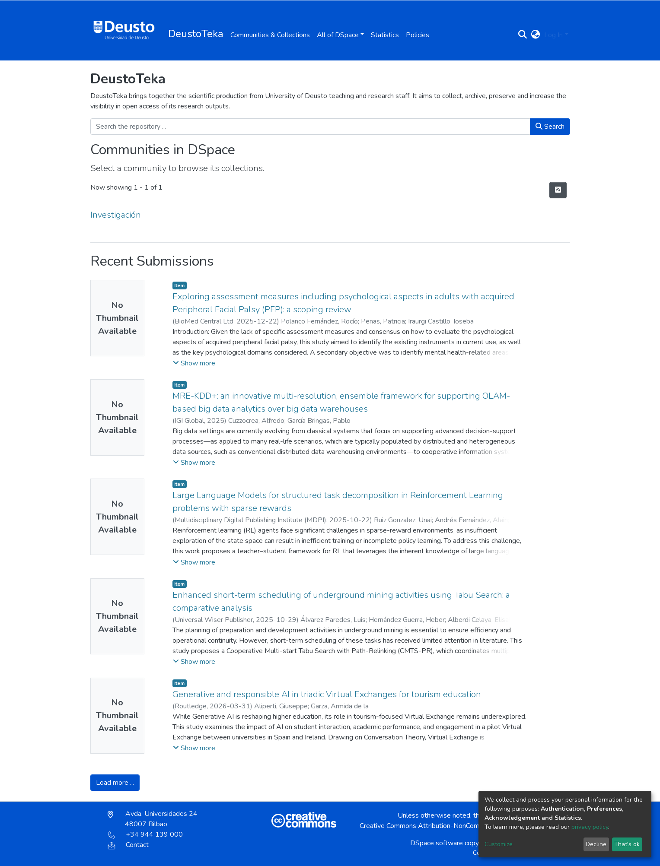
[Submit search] (522, 35)
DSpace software (436, 843)
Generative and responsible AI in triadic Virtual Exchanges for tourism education (326, 694)
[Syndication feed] (558, 190)
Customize (499, 844)
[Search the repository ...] (310, 126)
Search (550, 126)
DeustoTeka (195, 34)
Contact (128, 845)
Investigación (115, 215)
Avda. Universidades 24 (153, 819)
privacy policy (589, 827)
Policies (417, 35)
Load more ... (115, 782)
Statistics (385, 35)
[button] (535, 35)
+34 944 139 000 (145, 834)
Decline (596, 844)
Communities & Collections (270, 35)
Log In (553, 35)
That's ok (627, 844)
